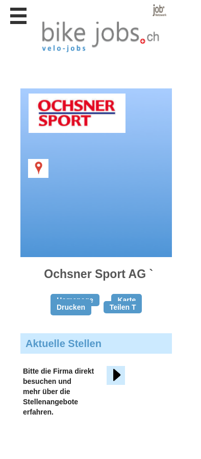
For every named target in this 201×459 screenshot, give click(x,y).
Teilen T (123, 307)
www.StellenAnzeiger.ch (102, 28)
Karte (126, 300)
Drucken (71, 307)
